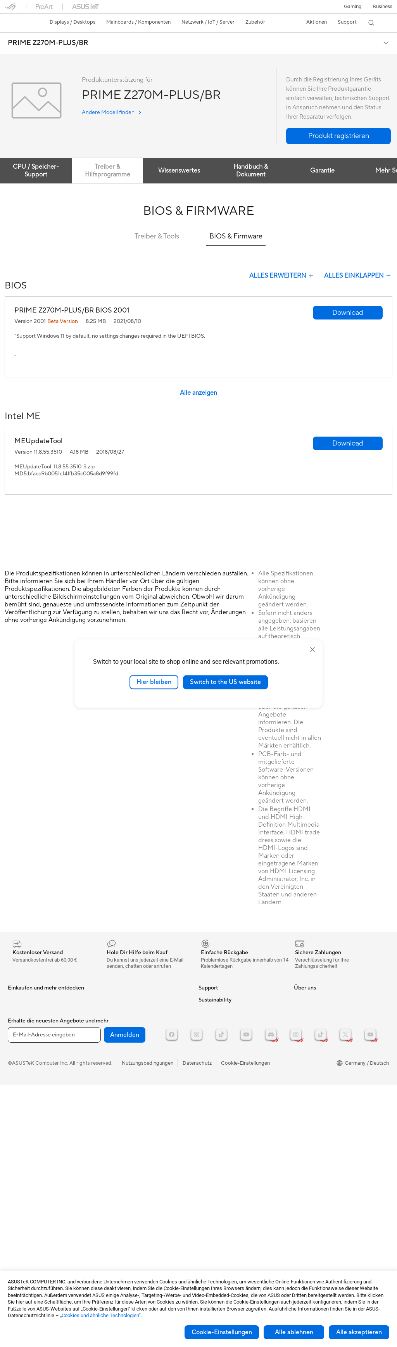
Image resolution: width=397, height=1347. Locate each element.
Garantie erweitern (219, 1075)
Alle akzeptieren (359, 1332)
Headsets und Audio (125, 1070)
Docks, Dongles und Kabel (132, 1105)
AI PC (300, 1058)
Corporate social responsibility (233, 1250)
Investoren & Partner (221, 1180)
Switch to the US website (225, 682)
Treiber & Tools (157, 236)
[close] (312, 649)
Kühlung (17, 1082)
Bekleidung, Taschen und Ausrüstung (143, 1093)
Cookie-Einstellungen (222, 1332)
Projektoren (21, 1023)
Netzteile (18, 1093)
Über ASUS (211, 1134)
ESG (299, 1116)
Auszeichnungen (217, 1157)
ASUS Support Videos (223, 1087)
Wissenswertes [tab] (182, 170)
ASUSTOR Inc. (215, 1215)
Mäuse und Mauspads (126, 1058)
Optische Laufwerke (31, 1117)
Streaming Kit (117, 1082)
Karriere (207, 1203)
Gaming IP (113, 1117)
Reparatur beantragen (223, 1023)
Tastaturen (114, 1047)
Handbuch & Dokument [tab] (255, 170)
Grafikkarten (22, 1058)
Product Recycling (219, 1110)
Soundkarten (22, 1105)
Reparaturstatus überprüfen (230, 1011)
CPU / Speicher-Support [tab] (37, 170)
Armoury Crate (311, 1081)
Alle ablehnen (294, 1332)
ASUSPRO (306, 999)
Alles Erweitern (282, 276)
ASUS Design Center (318, 1034)
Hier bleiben (153, 682)
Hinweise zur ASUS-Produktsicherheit (221, 1061)
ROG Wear (306, 1023)
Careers (207, 1262)
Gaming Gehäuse (27, 1070)
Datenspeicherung (123, 999)
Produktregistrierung (222, 1046)
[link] (18, 23)
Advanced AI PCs (314, 1069)
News (204, 1145)
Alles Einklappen (358, 276)
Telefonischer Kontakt (223, 1034)
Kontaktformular (217, 999)
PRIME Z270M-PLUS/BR (48, 43)
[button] (353, 6)
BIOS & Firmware (235, 236)
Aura (299, 1093)
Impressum (211, 1192)
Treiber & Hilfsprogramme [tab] (109, 170)
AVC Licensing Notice (318, 1046)
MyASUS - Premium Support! (232, 1099)
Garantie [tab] (328, 170)
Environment (308, 1127)
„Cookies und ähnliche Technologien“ (100, 1315)
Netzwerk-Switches (124, 1023)
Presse (206, 1169)
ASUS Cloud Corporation (227, 1227)
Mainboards (21, 1047)
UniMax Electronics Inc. (225, 1238)
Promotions (307, 1011)
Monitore (18, 1012)
